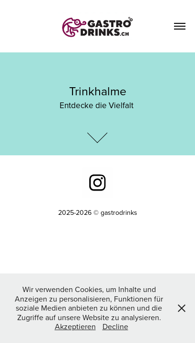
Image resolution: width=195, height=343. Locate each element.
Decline (115, 326)
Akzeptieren (75, 326)
